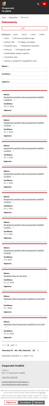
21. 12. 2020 (9, 282)
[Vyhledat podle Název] (24, 70)
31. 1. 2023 (8, 183)
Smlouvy (8, 49)
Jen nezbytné (25, 403)
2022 (16, 34)
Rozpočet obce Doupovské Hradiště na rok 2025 (24, 325)
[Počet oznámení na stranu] (35, 350)
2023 (24, 34)
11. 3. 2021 (8, 234)
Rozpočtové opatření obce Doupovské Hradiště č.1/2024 (24, 149)
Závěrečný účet (11, 57)
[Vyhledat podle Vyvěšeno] (24, 78)
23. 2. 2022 (8, 208)
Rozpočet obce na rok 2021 (17, 276)
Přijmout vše (11, 403)
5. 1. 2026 (8, 308)
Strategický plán (23, 49)
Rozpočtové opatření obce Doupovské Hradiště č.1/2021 (24, 226)
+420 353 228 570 (10, 377)
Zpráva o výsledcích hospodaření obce (20, 61)
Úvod (4, 17)
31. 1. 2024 (8, 157)
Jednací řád (9, 42)
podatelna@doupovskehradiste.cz (15, 382)
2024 (33, 34)
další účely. (42, 392)
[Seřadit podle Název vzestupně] (8, 65)
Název (4, 66)
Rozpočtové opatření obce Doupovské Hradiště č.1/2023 (24, 175)
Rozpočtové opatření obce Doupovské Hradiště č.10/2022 (24, 98)
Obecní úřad (13, 17)
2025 (42, 34)
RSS (34, 28)
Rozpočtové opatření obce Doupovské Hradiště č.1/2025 (24, 124)
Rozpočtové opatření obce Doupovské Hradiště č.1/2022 (24, 200)
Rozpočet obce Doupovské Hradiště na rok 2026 (24, 300)
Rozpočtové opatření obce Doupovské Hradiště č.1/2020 (24, 251)
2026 (6, 38)
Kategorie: (6, 34)
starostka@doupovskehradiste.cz (15, 384)
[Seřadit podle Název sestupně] (8, 66)
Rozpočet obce (10, 46)
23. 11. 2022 (9, 106)
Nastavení (39, 403)
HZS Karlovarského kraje (23, 38)
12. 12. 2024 (9, 333)
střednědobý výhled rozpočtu (16, 53)
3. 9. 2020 (8, 259)
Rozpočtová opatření (30, 46)
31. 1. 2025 (8, 132)
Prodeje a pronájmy (27, 42)
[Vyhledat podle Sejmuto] (24, 85)
